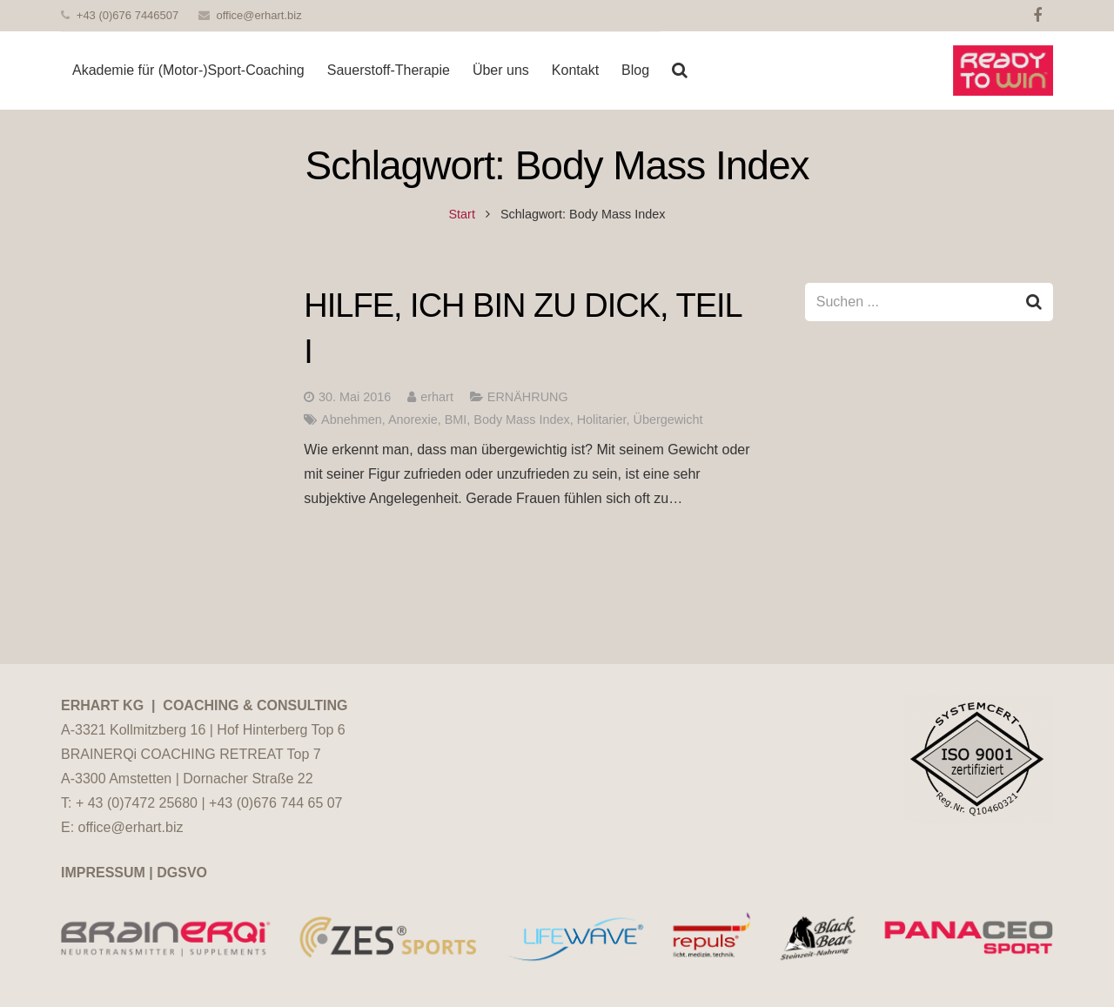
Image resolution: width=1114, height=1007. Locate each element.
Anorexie (413, 446)
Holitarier (602, 446)
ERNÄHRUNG (527, 425)
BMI (456, 446)
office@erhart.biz (258, 15)
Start (462, 241)
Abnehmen (351, 446)
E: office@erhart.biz (122, 827)
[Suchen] (680, 71)
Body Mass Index (521, 446)
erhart (436, 425)
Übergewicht (667, 446)
